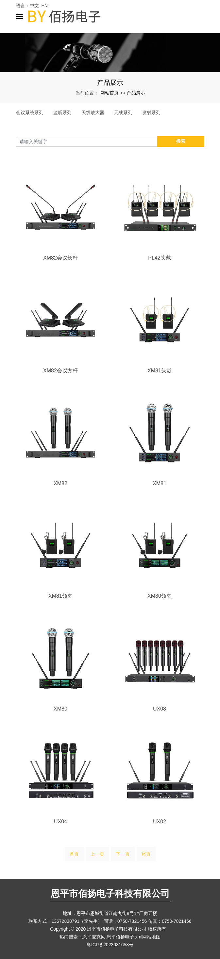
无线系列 (123, 112)
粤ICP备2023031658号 (110, 944)
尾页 (146, 854)
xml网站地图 (148, 936)
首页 (74, 854)
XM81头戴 (159, 370)
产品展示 (136, 92)
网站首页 (109, 92)
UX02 (159, 821)
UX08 (159, 709)
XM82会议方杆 (60, 370)
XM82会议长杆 (60, 258)
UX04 (60, 821)
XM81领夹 (60, 596)
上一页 (97, 854)
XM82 (60, 483)
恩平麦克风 (93, 936)
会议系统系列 (29, 112)
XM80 (60, 709)
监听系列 (62, 112)
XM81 (159, 483)
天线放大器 (92, 112)
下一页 (123, 854)
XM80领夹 (159, 596)
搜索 (180, 141)
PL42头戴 (159, 258)
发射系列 (151, 112)
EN (45, 5)
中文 (34, 5)
